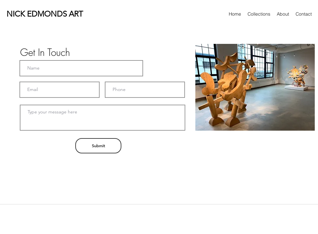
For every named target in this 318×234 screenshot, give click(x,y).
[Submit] (98, 145)
